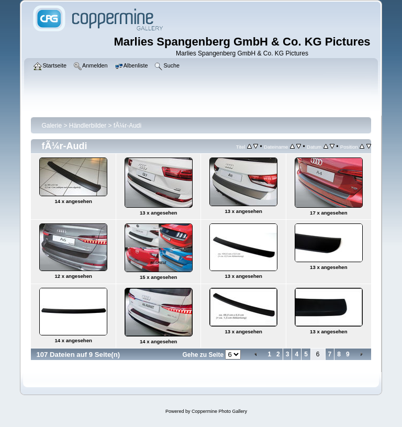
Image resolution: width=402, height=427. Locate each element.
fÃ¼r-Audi (127, 125)
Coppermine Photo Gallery (219, 411)
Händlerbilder (87, 125)
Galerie (51, 125)
